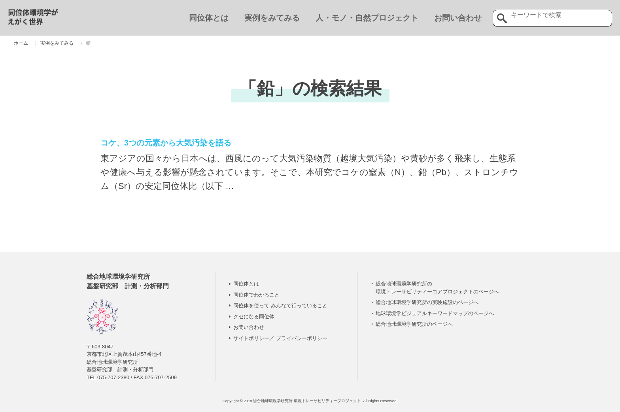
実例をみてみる (272, 17)
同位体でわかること (256, 295)
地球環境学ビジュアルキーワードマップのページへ (435, 313)
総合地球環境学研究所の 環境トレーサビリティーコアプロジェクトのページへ (437, 288)
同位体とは (209, 17)
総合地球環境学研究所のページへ (414, 324)
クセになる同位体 (253, 316)
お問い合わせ (458, 17)
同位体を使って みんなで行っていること (280, 305)
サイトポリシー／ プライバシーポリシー (280, 338)
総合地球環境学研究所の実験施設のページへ (427, 302)
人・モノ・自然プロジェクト (367, 17)
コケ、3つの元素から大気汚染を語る (165, 142)
